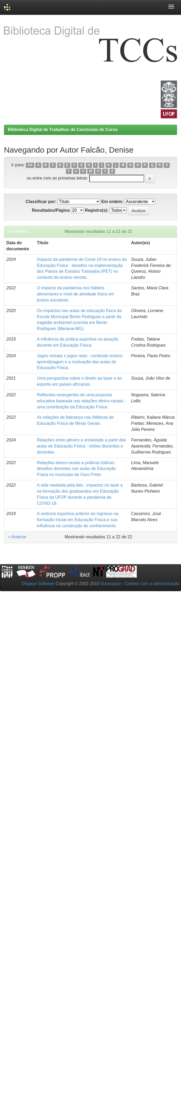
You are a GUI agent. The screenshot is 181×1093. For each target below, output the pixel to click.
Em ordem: (112, 201)
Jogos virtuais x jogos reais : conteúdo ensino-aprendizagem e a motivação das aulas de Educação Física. (80, 362)
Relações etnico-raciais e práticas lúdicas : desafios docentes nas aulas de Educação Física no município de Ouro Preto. (76, 468)
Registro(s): (97, 210)
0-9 (30, 165)
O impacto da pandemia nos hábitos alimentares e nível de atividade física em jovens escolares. (75, 294)
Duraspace (110, 583)
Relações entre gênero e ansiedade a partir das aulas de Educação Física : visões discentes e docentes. (81, 446)
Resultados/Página (51, 210)
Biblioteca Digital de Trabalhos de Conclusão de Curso (63, 129)
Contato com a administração (152, 583)
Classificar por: (41, 201)
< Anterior (17, 231)
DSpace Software (38, 583)
